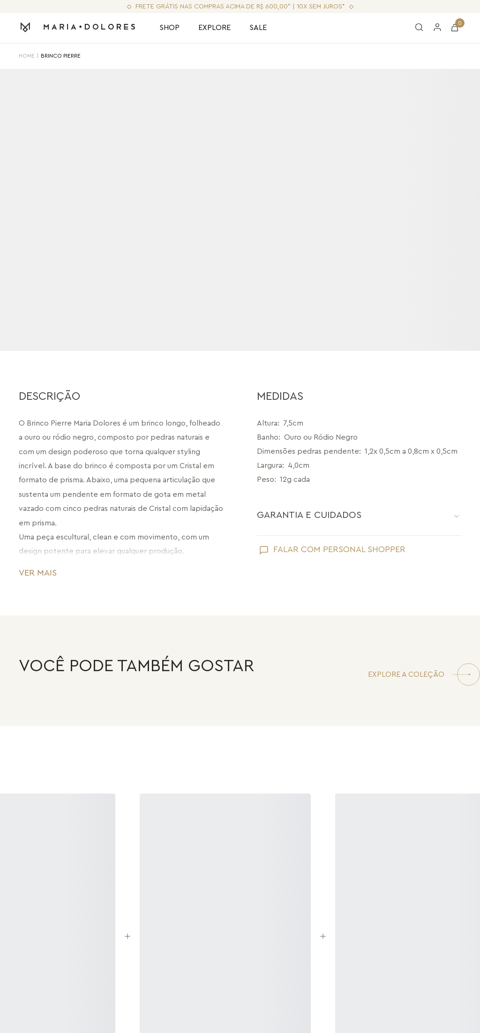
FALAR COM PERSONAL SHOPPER (339, 549)
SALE (258, 27)
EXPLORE (214, 27)
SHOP (169, 27)
